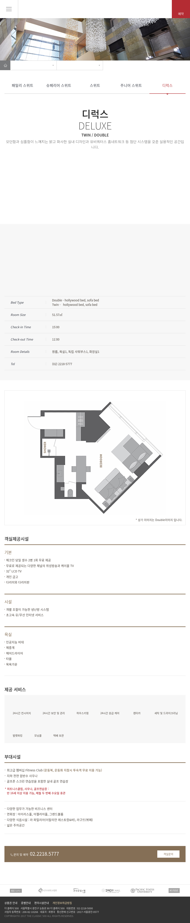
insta (176, 911)
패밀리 (22, 85)
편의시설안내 (41, 903)
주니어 (131, 85)
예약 (181, 13)
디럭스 (167, 85)
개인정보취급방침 (62, 903)
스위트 (95, 85)
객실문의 (168, 854)
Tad (183, 911)
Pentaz (95, 8)
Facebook (169, 911)
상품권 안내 (10, 903)
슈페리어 (58, 85)
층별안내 (26, 903)
